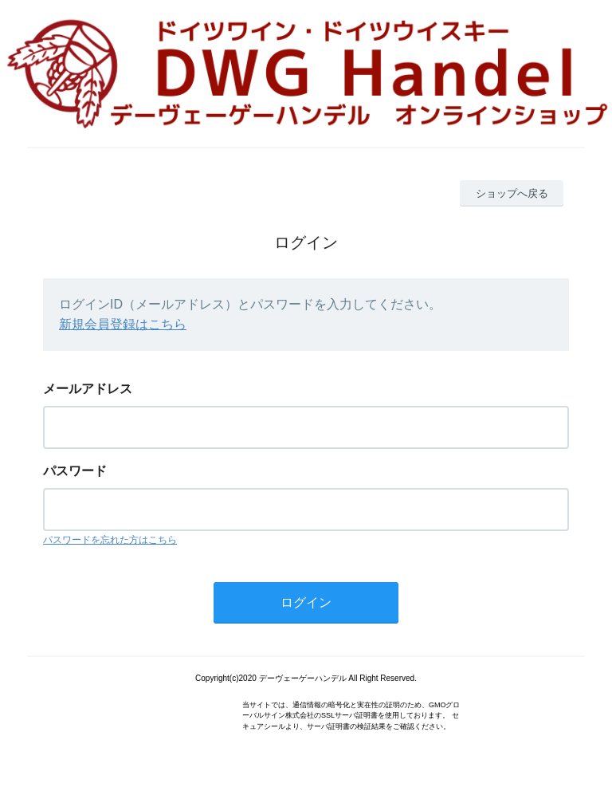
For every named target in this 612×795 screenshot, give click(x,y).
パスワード (75, 471)
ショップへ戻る (512, 193)
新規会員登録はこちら (122, 324)
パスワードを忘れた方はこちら (110, 539)
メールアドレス (87, 389)
